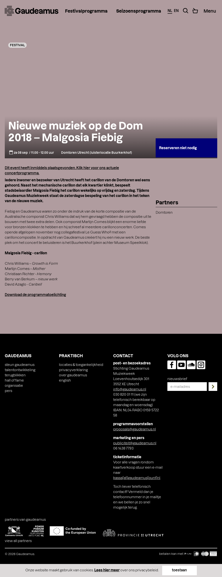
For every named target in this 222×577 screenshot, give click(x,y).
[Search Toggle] (185, 10)
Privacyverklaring (73, 370)
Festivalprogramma (86, 10)
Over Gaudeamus (73, 375)
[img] (31, 11)
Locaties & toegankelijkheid (81, 364)
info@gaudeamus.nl (129, 389)
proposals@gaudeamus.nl (134, 429)
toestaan (179, 570)
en (176, 10)
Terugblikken (15, 375)
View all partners (18, 541)
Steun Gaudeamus (19, 364)
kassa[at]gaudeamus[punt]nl (136, 478)
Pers (8, 391)
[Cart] (195, 10)
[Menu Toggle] (209, 10)
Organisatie (14, 385)
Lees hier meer (107, 570)
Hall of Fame (14, 380)
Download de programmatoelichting (35, 295)
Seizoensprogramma (138, 10)
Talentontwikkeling (20, 370)
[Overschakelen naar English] (65, 380)
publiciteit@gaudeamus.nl (134, 443)
